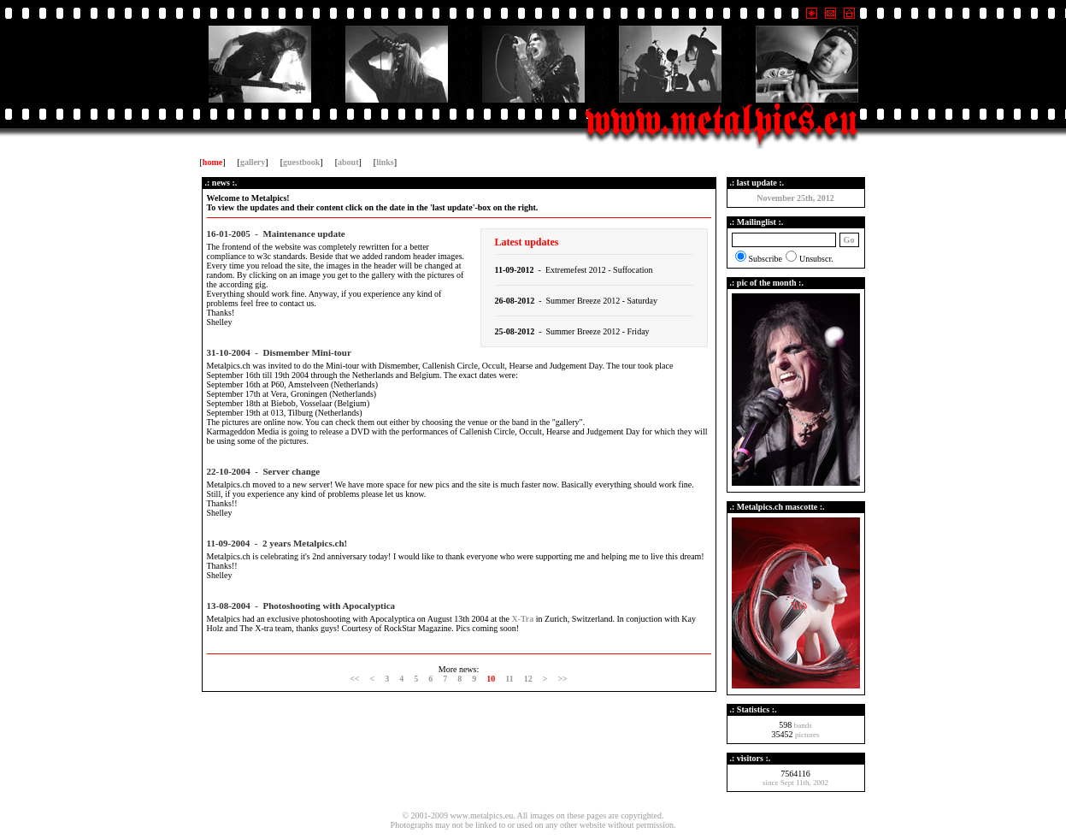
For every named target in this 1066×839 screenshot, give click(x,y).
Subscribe (765, 258)
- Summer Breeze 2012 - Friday (572, 331)
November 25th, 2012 (795, 198)
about (348, 162)
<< (354, 678)
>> (562, 678)
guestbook (301, 162)
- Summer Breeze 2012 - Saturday (576, 300)
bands (803, 725)
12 (528, 678)
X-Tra (522, 618)
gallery (252, 162)
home (212, 162)
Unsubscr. (816, 258)
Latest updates (527, 242)
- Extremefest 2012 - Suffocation (574, 270)
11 (509, 678)
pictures (807, 734)
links (385, 162)
